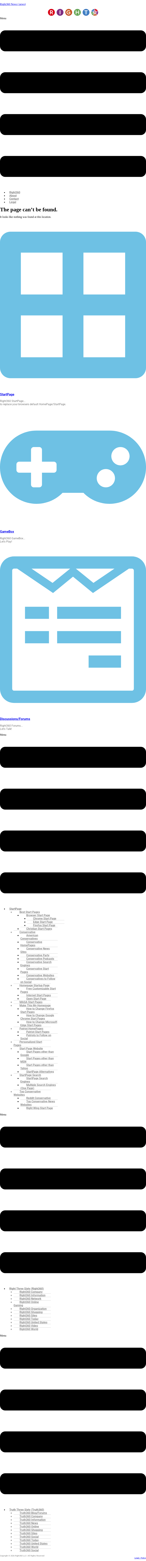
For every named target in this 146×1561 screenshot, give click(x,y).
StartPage (7, 394)
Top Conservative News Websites (37, 1103)
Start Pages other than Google (37, 1053)
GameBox (7, 531)
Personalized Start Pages (28, 1043)
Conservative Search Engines (36, 963)
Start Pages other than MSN (37, 1060)
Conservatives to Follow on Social (37, 980)
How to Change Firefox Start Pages (37, 1010)
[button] (73, 102)
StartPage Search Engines (34, 1080)
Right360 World (29, 1329)
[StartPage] (73, 387)
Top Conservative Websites (27, 1093)
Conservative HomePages (31, 943)
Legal (12, 202)
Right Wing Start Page (39, 1108)
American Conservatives (29, 937)
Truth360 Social (29, 1550)
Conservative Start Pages (34, 970)
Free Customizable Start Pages (38, 990)
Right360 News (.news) (13, 4)
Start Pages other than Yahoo (37, 1066)
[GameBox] (73, 524)
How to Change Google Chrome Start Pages (37, 1017)
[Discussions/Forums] (73, 712)
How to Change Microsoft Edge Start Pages (38, 1023)
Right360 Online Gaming (26, 1303)
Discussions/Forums (15, 719)
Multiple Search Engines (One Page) (38, 1086)
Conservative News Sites (35, 950)
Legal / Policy (140, 1558)
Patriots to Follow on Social (35, 1037)
